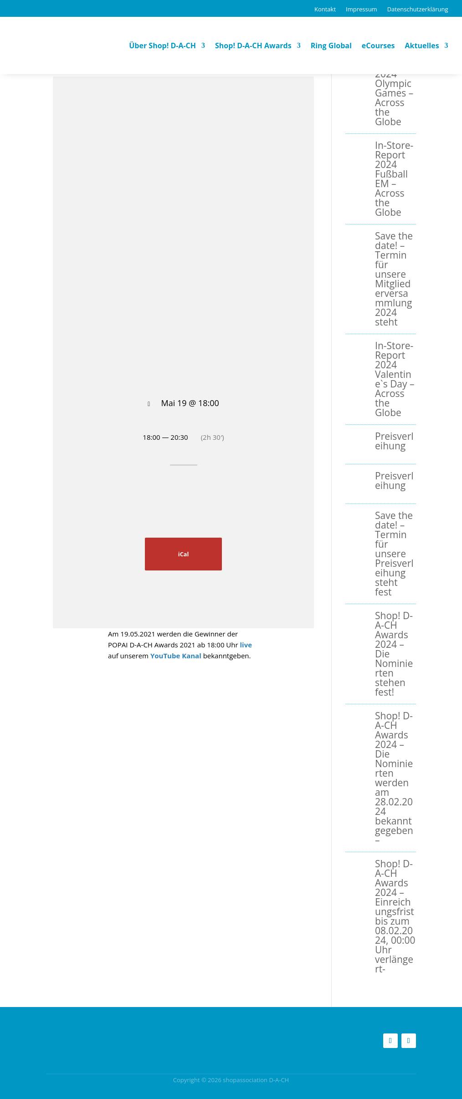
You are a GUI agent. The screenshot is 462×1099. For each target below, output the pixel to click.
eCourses (378, 46)
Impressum (361, 9)
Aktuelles (422, 46)
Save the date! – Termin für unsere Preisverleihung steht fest (394, 553)
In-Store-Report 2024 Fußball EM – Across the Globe (394, 179)
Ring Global (331, 46)
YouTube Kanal (175, 655)
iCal (183, 554)
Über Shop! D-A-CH (162, 46)
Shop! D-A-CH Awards (253, 46)
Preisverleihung (394, 441)
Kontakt (325, 9)
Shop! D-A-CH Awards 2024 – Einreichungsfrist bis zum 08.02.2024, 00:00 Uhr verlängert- (395, 916)
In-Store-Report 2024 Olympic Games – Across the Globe (394, 88)
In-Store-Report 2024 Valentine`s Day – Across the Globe (394, 379)
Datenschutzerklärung (417, 9)
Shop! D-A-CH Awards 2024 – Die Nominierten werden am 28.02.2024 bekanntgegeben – (394, 777)
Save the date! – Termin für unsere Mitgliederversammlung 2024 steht (394, 278)
